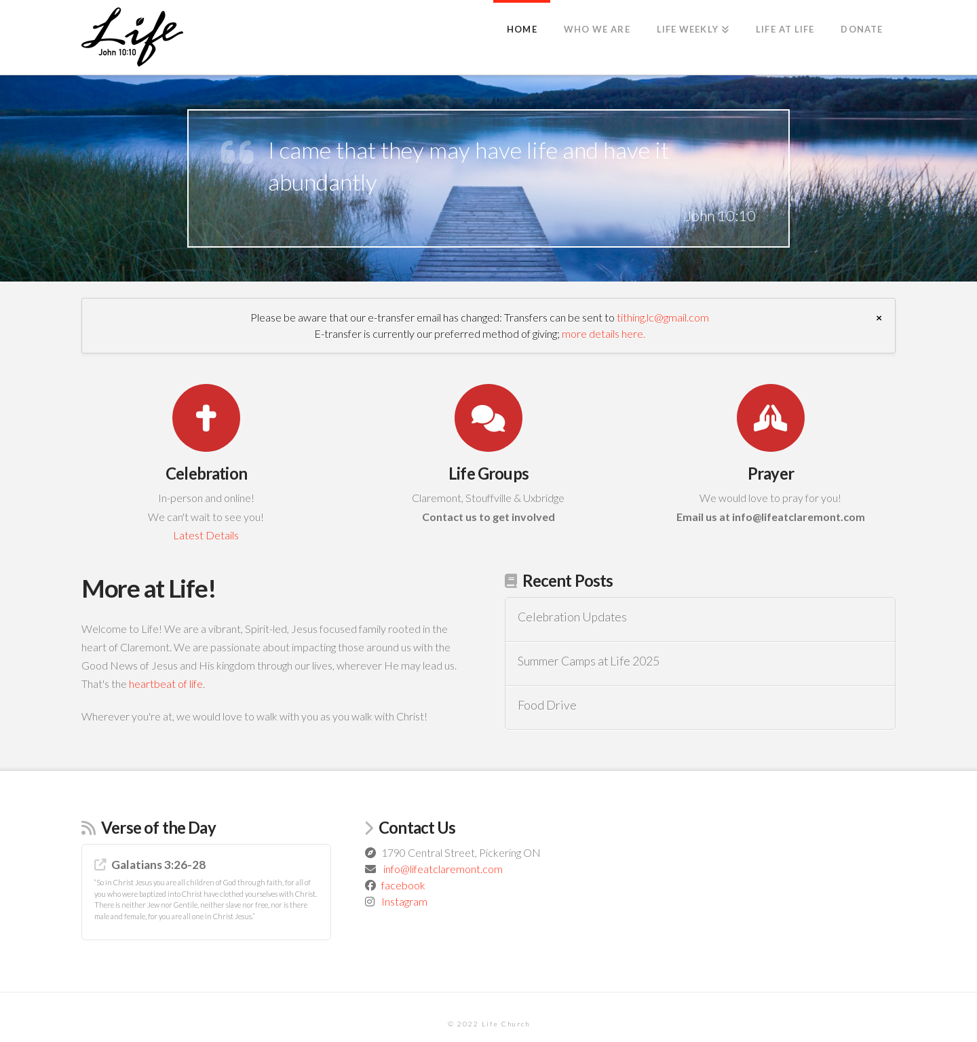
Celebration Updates (572, 617)
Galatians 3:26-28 (158, 864)
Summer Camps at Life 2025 (588, 661)
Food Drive (547, 705)
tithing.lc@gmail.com (663, 317)
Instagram (404, 901)
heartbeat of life (166, 683)
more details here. (603, 333)
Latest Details (206, 534)
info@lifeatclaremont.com (443, 868)
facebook (403, 885)
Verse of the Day (158, 827)
